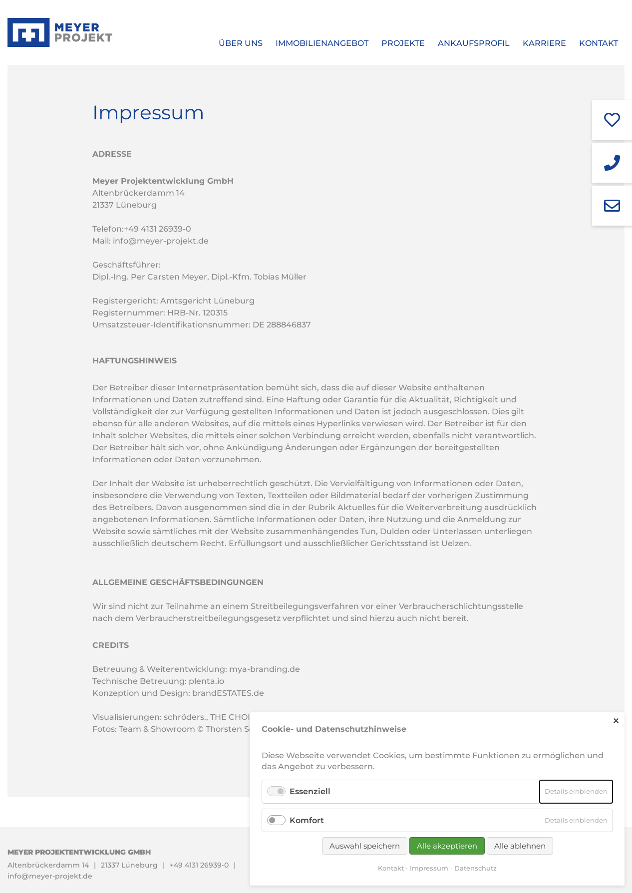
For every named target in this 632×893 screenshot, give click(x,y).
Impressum (429, 868)
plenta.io (206, 681)
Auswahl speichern (364, 846)
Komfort (307, 820)
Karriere (544, 43)
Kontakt (598, 43)
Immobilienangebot (322, 43)
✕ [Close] (616, 721)
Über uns (241, 43)
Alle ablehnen (520, 846)
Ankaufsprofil (474, 43)
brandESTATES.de (228, 693)
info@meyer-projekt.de (161, 241)
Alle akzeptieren (447, 846)
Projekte (403, 43)
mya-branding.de (264, 669)
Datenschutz (475, 868)
